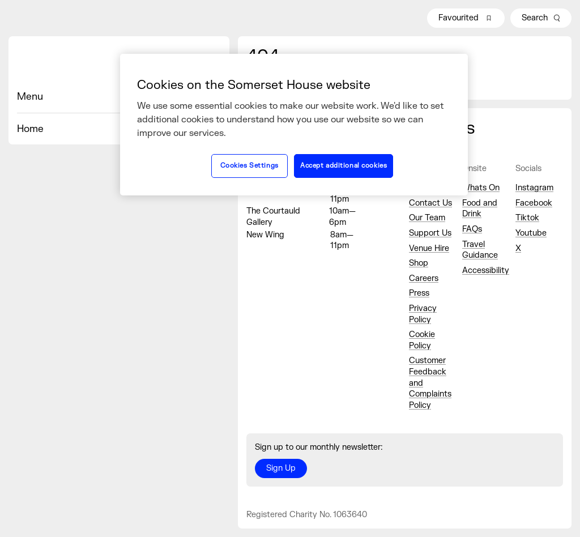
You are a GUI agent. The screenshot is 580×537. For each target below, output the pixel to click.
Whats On (481, 188)
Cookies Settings (249, 165)
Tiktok (527, 218)
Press (419, 293)
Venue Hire (429, 248)
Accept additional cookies (343, 165)
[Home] (119, 63)
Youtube (531, 233)
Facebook (533, 203)
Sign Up (281, 468)
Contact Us (430, 203)
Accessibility (485, 270)
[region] (294, 124)
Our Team (427, 218)
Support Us (430, 233)
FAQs (472, 229)
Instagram (534, 188)
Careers (423, 278)
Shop (418, 263)
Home (30, 129)
